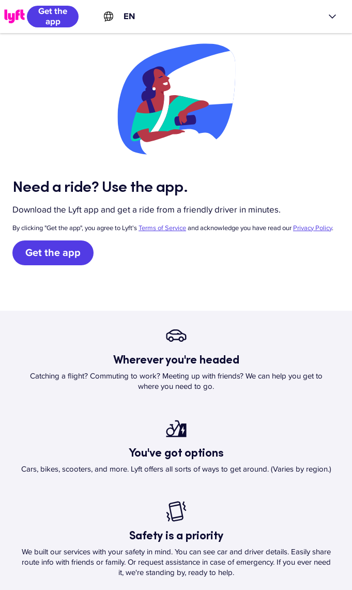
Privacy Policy (312, 228)
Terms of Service (162, 228)
